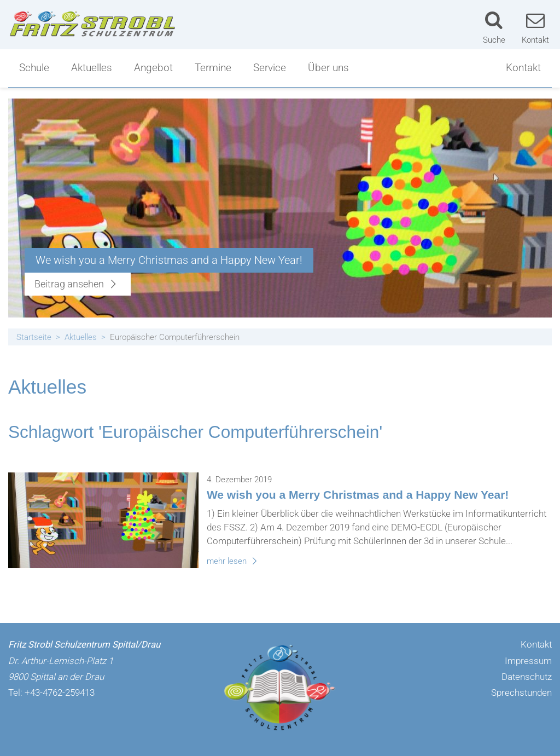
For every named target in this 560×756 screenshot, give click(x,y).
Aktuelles (91, 67)
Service (269, 67)
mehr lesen (233, 561)
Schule (34, 67)
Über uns (328, 67)
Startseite (33, 337)
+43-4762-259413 (60, 692)
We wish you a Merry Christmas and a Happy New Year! (358, 494)
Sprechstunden (521, 692)
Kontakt (523, 67)
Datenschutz (526, 676)
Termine (213, 67)
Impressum (528, 660)
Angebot (153, 67)
